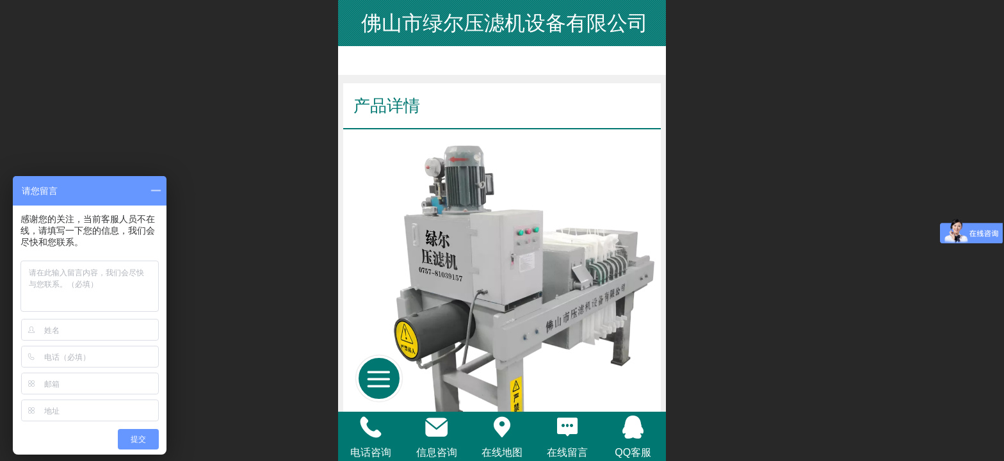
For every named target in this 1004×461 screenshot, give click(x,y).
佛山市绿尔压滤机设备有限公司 (502, 23)
